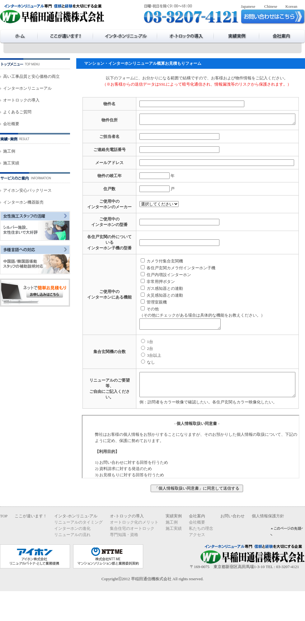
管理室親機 (138, 325)
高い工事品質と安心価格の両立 (31, 76)
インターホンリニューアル (27, 88)
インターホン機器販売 (23, 202)
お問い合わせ (232, 545)
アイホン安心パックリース (27, 190)
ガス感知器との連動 (146, 311)
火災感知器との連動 (146, 318)
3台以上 (135, 380)
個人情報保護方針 (268, 545)
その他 (134, 332)
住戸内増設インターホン (150, 298)
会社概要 (11, 123)
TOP (3, 545)
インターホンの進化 (72, 558)
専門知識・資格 (124, 564)
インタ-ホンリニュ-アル (75, 545)
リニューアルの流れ (72, 564)
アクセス (197, 564)
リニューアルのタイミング (78, 552)
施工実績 (11, 163)
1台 (131, 367)
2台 (131, 373)
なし (132, 387)
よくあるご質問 (17, 112)
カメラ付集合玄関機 (146, 284)
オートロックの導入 (21, 100)
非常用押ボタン (142, 305)
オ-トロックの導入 (126, 545)
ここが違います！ (31, 545)
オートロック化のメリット (134, 552)
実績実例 (174, 545)
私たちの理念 (201, 558)
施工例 (9, 151)
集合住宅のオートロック (132, 558)
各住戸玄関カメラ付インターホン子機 (162, 291)
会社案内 (197, 545)
